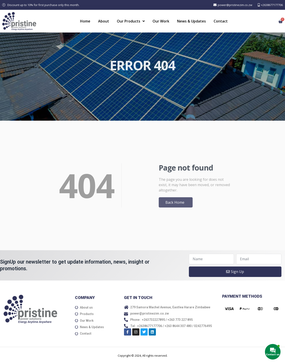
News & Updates (191, 21)
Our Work (161, 21)
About (103, 21)
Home (85, 21)
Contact (221, 21)
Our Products (131, 21)
